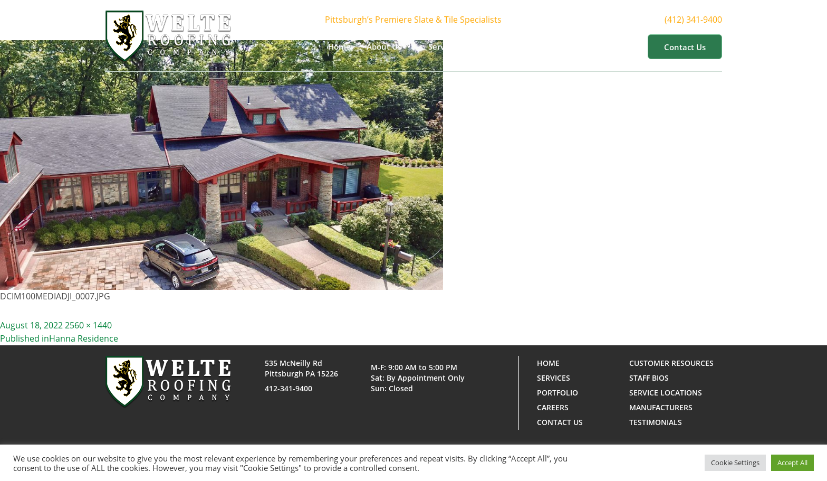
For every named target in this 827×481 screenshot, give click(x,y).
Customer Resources (589, 46)
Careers (553, 407)
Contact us (685, 47)
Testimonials (655, 422)
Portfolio (507, 46)
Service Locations (665, 393)
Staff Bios (649, 378)
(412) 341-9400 (703, 20)
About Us (389, 46)
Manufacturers (661, 407)
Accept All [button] (792, 462)
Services (449, 46)
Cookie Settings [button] (735, 462)
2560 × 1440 (88, 325)
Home (339, 46)
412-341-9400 (288, 388)
